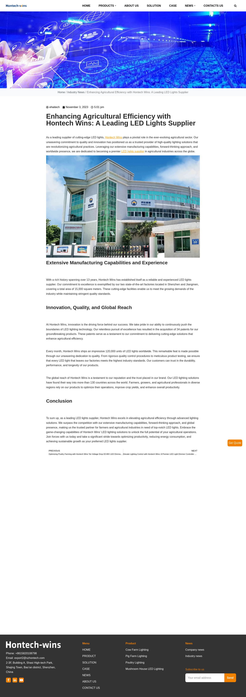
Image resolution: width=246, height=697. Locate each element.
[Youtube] (21, 680)
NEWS (86, 675)
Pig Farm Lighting (136, 656)
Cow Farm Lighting (137, 649)
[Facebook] (8, 680)
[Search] (235, 6)
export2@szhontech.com (29, 657)
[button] (115, 5)
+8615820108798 (26, 653)
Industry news (193, 656)
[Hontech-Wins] (16, 5)
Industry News (76, 92)
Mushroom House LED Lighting (144, 668)
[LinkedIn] (14, 680)
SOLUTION (154, 5)
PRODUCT (89, 656)
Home (61, 92)
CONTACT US (91, 687)
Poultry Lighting (135, 662)
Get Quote (235, 442)
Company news (194, 649)
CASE (173, 5)
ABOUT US (131, 5)
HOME (86, 5)
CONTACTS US (213, 5)
